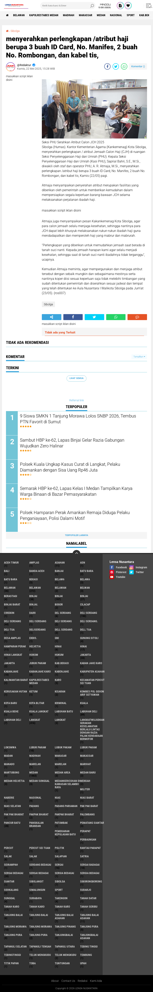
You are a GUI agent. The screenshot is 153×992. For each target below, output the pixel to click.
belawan (10, 587)
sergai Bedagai (13, 873)
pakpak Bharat (64, 814)
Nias (58, 797)
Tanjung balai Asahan (89, 916)
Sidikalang (11, 889)
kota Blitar (36, 703)
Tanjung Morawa (40, 926)
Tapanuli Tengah (40, 946)
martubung (11, 772)
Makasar (61, 755)
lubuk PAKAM (63, 747)
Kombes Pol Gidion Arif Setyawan (92, 693)
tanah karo (11, 906)
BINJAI (84, 596)
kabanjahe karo (40, 671)
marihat (85, 764)
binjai (33, 596)
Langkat (60, 719)
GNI (57, 638)
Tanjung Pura (38, 935)
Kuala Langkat (39, 711)
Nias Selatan (12, 806)
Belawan (35, 587)
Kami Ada (96, 980)
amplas (34, 562)
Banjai (59, 571)
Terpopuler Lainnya (76, 535)
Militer (85, 789)
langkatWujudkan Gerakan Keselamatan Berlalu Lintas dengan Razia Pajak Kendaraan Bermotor (92, 729)
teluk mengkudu (40, 954)
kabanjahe (11, 671)
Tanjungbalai (64, 935)
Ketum (33, 691)
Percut (8, 848)
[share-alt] (51, 317)
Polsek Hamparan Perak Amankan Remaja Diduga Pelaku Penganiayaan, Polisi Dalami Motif (75, 515)
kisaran (60, 691)
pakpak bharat (39, 814)
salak (8, 856)
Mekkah (85, 780)
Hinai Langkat (13, 654)
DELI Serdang (37, 621)
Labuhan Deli (12, 719)
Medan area (62, 772)
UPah (83, 963)
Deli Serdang (12, 621)
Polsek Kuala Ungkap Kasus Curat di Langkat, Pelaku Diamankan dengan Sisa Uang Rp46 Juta (70, 467)
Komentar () (138, 66)
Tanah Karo (62, 906)
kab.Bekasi (62, 663)
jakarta (85, 654)
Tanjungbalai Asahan (89, 936)
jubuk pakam (37, 663)
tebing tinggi (89, 946)
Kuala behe (11, 711)
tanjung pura (89, 926)
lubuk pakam (37, 747)
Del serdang (63, 612)
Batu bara (86, 571)
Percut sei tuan (39, 848)
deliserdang (37, 629)
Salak (33, 856)
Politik (59, 848)
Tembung (86, 954)
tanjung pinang (65, 926)
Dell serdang (63, 629)
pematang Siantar (92, 822)
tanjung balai (13, 915)
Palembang (87, 814)
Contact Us (68, 980)
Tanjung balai (38, 915)
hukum (33, 654)
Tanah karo (36, 906)
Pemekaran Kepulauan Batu (65, 833)
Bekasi (33, 579)
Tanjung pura (13, 935)
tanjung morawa (15, 926)
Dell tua (85, 629)
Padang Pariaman (66, 806)
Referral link (76, 400)
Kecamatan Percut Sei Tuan (92, 681)
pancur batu (12, 822)
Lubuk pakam (88, 747)
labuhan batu (64, 711)
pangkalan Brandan (36, 824)
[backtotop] (76, 554)
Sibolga (15, 31)
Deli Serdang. (89, 621)
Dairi (32, 612)
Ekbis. (33, 638)
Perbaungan (88, 839)
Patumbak (61, 822)
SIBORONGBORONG (91, 881)
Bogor (59, 604)
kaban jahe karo (91, 663)
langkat (34, 719)
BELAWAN (19, 15)
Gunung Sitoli (89, 638)
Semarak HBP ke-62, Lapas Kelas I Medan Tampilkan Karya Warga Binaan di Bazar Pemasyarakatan (76, 491)
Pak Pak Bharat (14, 814)
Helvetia (35, 646)
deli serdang (88, 612)
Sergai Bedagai (39, 873)
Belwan (85, 587)
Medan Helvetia (14, 780)
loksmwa (10, 747)
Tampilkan (139, 356)
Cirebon (9, 612)
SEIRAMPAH (11, 864)
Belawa (85, 579)
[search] (67, 5)
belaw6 (59, 579)
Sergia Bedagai (89, 873)
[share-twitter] (116, 66)
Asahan (60, 562)
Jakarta (9, 663)
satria (84, 856)
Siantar (9, 881)
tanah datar (88, 898)
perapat (85, 831)
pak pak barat (89, 806)
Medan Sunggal (39, 780)
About (55, 980)
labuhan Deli (88, 711)
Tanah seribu (88, 906)
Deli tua (9, 629)
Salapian (61, 856)
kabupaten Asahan (92, 671)
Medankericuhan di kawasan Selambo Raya (67, 784)
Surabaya (35, 898)
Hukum (59, 654)
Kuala (84, 703)
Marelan (60, 764)
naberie (9, 797)
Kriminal (61, 703)
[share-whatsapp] (124, 66)
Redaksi (82, 980)
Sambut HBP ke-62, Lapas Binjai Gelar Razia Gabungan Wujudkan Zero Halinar (72, 443)
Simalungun (37, 889)
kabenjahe (62, 671)
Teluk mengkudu (65, 954)
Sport (131, 15)
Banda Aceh (36, 571)
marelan (35, 764)
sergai (59, 864)
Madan (8, 755)
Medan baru (88, 772)
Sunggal (9, 898)
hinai (58, 646)
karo (58, 679)
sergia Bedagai (64, 873)
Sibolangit (36, 881)
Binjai (59, 596)
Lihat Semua (76, 378)
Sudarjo (85, 889)
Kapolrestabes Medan (43, 15)
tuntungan (62, 963)
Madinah (68, 15)
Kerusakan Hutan (15, 691)
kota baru (10, 703)
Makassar (85, 15)
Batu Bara (10, 579)
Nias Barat (87, 797)
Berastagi (10, 596)
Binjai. (33, 604)
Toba (32, 963)
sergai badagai (90, 864)
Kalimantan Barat (16, 679)
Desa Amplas (12, 638)
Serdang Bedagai (40, 864)
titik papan (11, 963)
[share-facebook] (107, 66)
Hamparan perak (15, 646)
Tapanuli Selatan (15, 946)
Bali (6, 571)
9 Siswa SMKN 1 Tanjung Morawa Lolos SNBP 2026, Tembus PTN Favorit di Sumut (78, 418)
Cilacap (85, 604)
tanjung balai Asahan (64, 916)
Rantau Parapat (90, 848)
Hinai (83, 646)
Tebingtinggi (12, 954)
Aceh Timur (11, 562)
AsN (82, 562)
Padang (34, 806)
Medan (101, 15)
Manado (9, 764)
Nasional (116, 15)
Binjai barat (12, 604)
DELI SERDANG (63, 621)
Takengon (61, 898)
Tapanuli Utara (65, 946)
